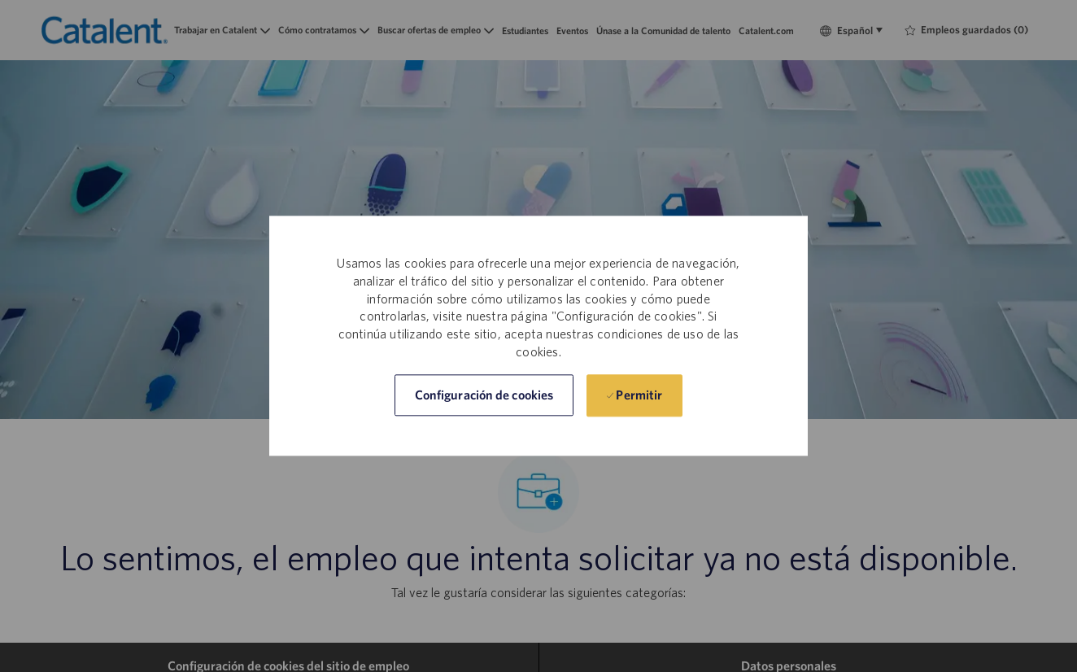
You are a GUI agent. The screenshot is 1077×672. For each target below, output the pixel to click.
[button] (484, 396)
